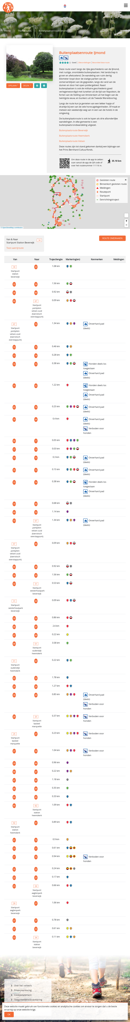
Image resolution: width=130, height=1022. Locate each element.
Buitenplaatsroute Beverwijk (73, 130)
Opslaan (12, 85)
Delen (26, 85)
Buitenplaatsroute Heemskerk (74, 135)
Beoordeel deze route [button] (101, 62)
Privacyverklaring (23, 990)
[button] (126, 5)
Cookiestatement (23, 995)
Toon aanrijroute (15, 247)
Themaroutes (25, 30)
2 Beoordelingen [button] (84, 62)
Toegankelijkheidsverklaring (28, 999)
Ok (9, 1014)
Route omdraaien (112, 238)
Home (7, 30)
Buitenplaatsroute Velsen (72, 141)
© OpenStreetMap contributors (12, 228)
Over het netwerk (23, 985)
